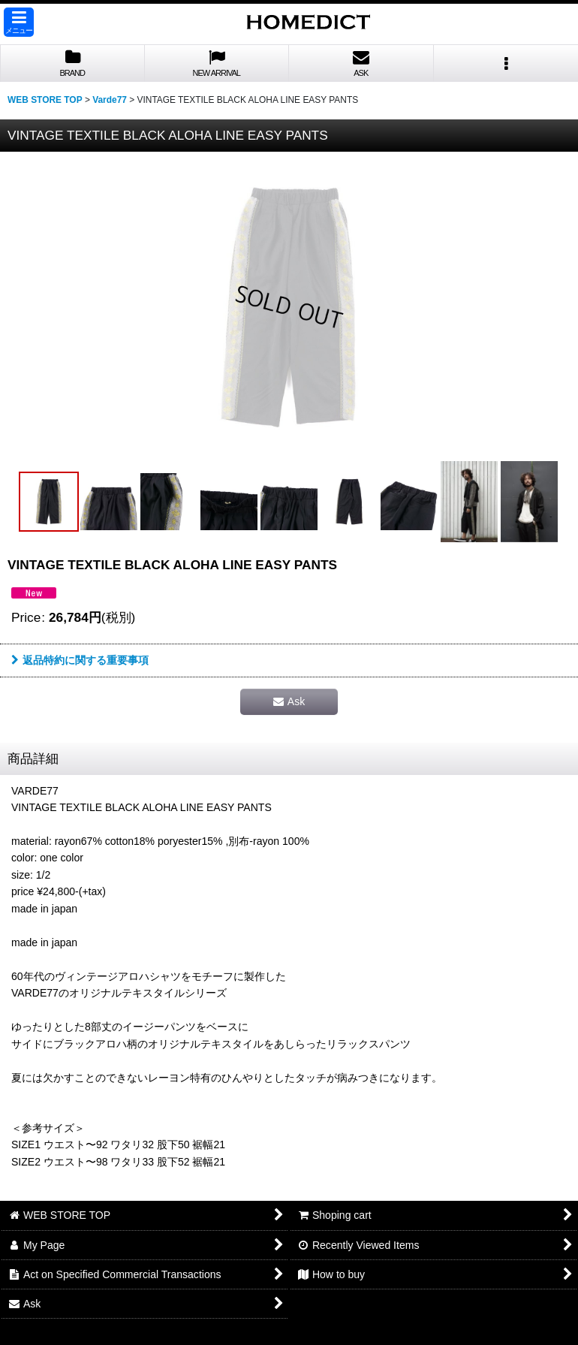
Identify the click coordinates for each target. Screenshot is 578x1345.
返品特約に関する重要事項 (80, 660)
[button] (19, 22)
